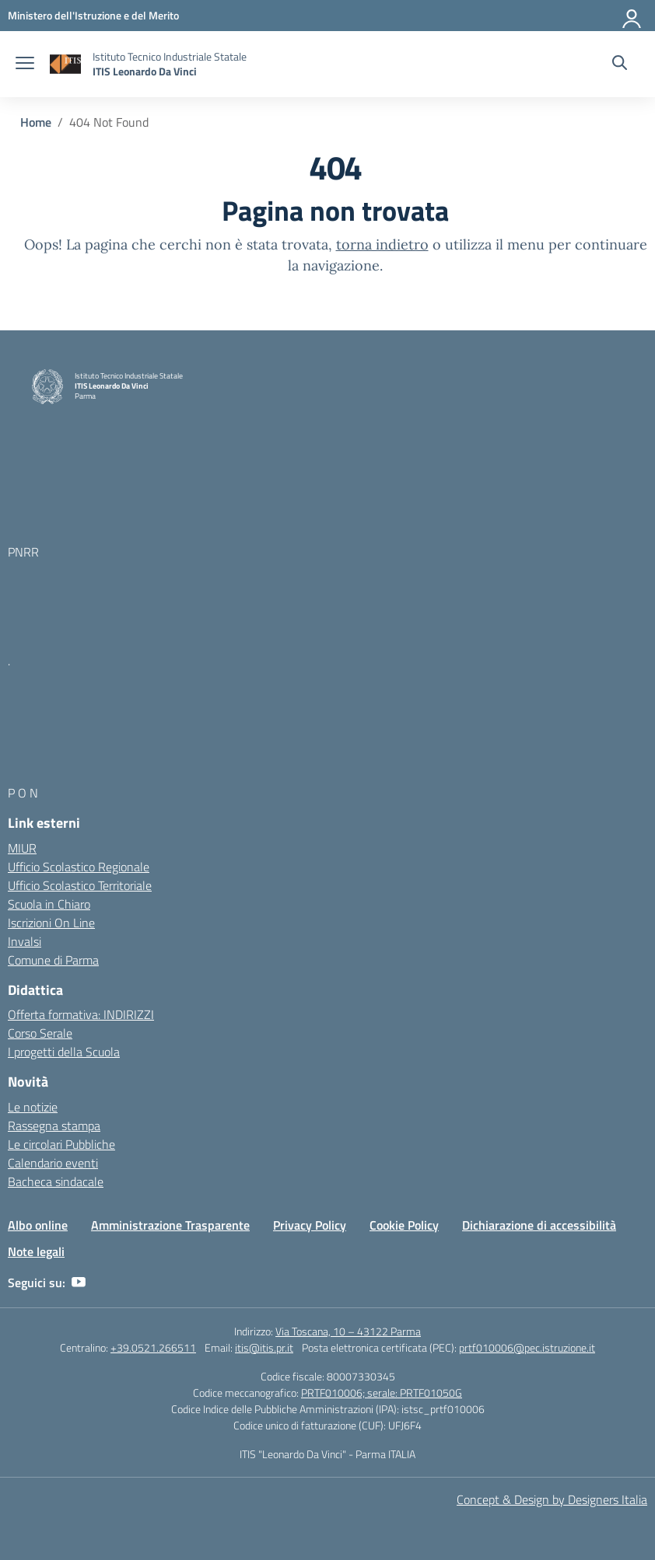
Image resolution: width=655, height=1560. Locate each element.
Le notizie (33, 1107)
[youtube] (79, 1283)
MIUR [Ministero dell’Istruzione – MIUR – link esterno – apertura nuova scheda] (22, 848)
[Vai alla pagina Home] (35, 122)
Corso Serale (40, 1033)
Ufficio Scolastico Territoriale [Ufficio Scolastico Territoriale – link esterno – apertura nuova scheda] (80, 885)
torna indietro (382, 244)
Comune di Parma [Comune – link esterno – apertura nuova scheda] (53, 960)
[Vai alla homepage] (65, 64)
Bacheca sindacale (55, 1181)
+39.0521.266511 (153, 1347)
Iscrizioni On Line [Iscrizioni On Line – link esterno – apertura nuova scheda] (51, 922)
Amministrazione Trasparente (170, 1225)
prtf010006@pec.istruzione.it (527, 1347)
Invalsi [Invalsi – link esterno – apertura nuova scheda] (24, 941)
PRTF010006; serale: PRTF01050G (381, 1392)
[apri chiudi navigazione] (25, 64)
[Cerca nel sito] (620, 64)
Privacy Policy (309, 1225)
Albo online (38, 1225)
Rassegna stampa (54, 1125)
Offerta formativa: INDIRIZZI (81, 1014)
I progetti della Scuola (64, 1051)
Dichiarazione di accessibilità (539, 1225)
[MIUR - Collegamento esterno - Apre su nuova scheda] (93, 15)
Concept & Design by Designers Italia (552, 1499)
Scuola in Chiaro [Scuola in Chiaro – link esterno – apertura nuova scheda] (49, 904)
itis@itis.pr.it (264, 1347)
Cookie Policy (404, 1225)
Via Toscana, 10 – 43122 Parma (348, 1331)
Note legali (36, 1251)
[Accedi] (632, 15)
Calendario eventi (53, 1162)
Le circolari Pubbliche (61, 1144)
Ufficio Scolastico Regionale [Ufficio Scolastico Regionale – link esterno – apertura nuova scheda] (78, 866)
